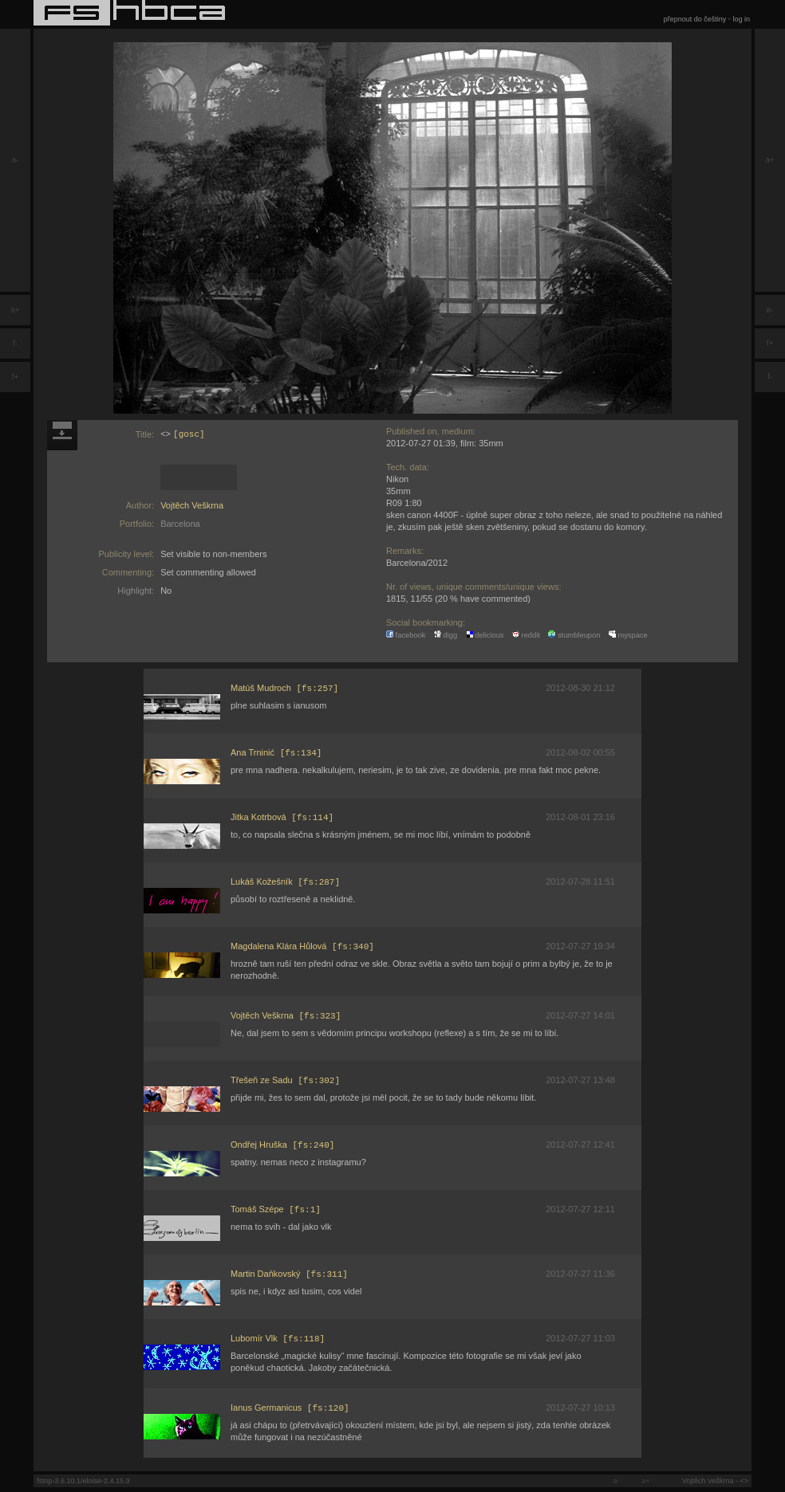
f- (15, 343)
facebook (406, 635)
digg (445, 635)
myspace (628, 635)
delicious (485, 635)
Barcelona (180, 523)
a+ (14, 309)
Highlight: (135, 590)
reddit (526, 635)
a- (15, 159)
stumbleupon (574, 635)
